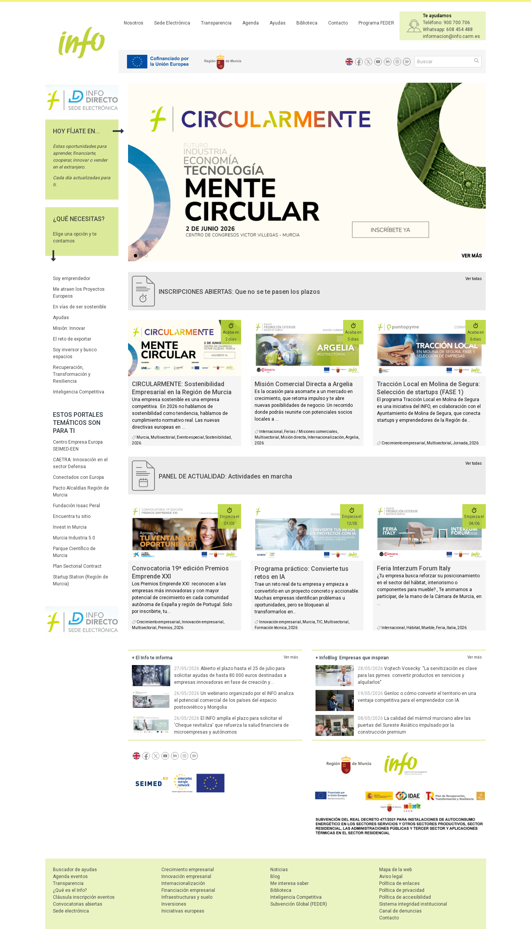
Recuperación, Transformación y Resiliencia (71, 374)
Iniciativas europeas (182, 911)
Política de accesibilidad (405, 897)
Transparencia (216, 23)
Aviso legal (391, 876)
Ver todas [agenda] (473, 463)
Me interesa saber (289, 883)
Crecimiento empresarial (187, 869)
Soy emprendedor (71, 278)
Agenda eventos (70, 876)
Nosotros (133, 23)
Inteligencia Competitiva (78, 392)
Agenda (250, 23)
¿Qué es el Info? (70, 890)
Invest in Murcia (70, 527)
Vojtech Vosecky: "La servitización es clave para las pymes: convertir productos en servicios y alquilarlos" (417, 675)
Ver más (291, 657)
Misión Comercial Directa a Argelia (304, 384)
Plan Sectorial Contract (77, 566)
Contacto (338, 23)
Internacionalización (183, 883)
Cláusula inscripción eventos (84, 897)
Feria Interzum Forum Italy (413, 568)
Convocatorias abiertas (77, 904)
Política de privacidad (401, 890)
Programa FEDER (376, 23)
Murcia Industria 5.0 (74, 538)
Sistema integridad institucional (413, 904)
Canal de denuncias (400, 911)
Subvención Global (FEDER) (298, 904)
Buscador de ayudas (75, 869)
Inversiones (173, 904)
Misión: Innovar (69, 328)
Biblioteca (306, 23)
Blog (275, 876)
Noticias (279, 869)
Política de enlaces (399, 883)
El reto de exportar (72, 339)
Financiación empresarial (188, 890)
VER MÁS (472, 256)
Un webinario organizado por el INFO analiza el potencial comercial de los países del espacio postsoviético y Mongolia (234, 700)
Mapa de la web (395, 869)
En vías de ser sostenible (79, 307)
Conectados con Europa (78, 477)
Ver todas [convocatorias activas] (473, 279)
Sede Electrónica (172, 23)
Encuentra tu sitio (71, 516)
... (136, 256)
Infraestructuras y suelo (186, 897)
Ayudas (278, 23)
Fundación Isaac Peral (76, 505)
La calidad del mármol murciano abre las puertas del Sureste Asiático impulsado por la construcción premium (414, 725)
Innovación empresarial (186, 876)
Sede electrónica (71, 911)
